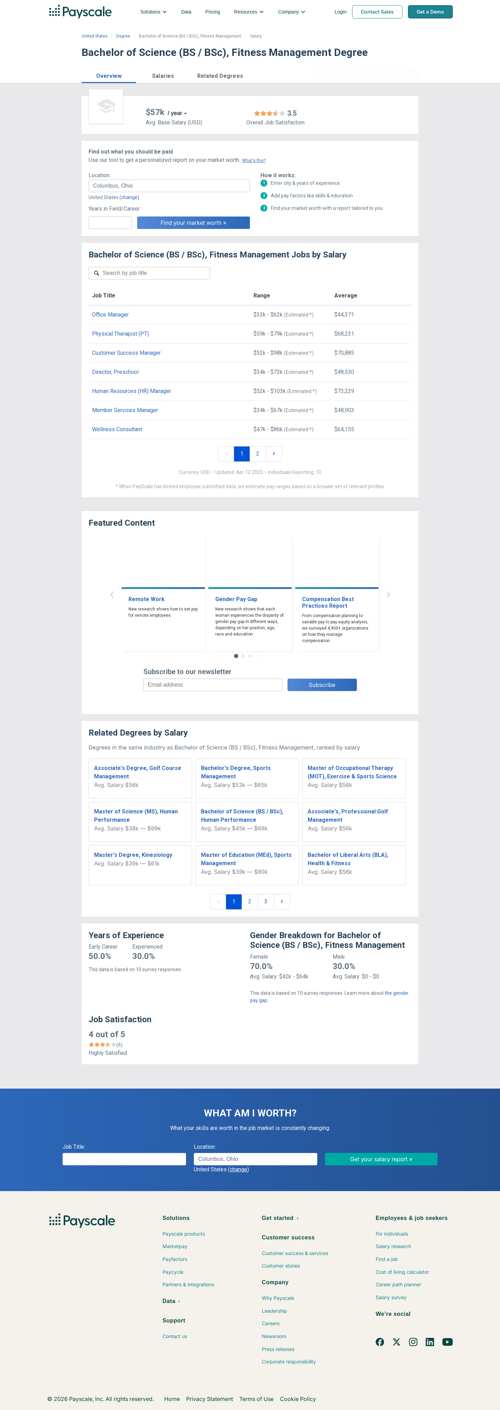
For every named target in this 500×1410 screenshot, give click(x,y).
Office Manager (110, 314)
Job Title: (73, 1146)
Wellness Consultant (117, 429)
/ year (175, 113)
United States (95, 36)
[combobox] (169, 186)
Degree (123, 36)
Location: (99, 175)
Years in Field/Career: (115, 208)
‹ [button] (111, 594)
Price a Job (335, 75)
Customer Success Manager (126, 353)
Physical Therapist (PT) (120, 333)
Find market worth (390, 75)
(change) (129, 197)
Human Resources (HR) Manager (131, 391)
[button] (109, 75)
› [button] (388, 594)
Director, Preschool (115, 372)
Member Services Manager (125, 410)
